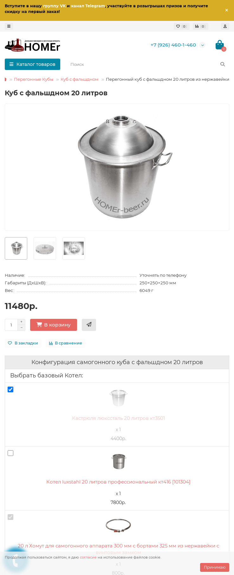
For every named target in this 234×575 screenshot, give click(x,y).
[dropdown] (9, 26)
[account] (225, 26)
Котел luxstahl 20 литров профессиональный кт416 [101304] (118, 482)
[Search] (148, 64)
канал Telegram (88, 5)
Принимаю (214, 567)
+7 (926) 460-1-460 (173, 45)
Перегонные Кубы (33, 79)
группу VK (54, 5)
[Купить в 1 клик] (89, 325)
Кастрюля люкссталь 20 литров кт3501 (118, 418)
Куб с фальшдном (80, 79)
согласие (88, 557)
